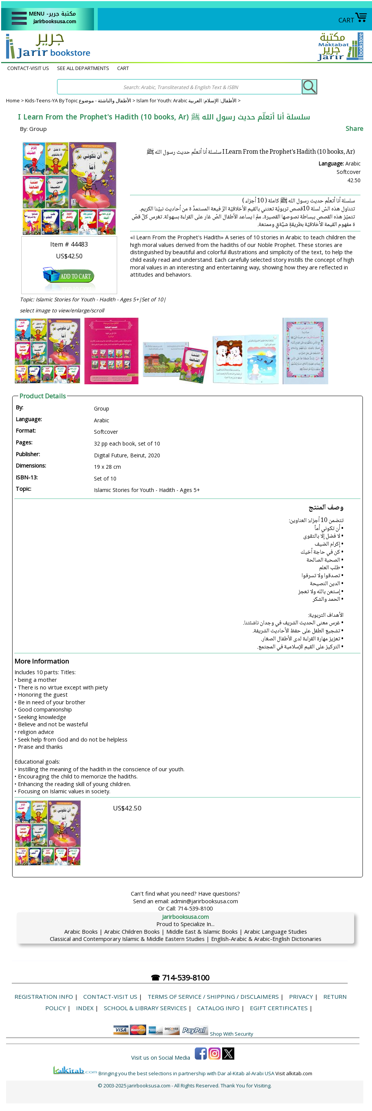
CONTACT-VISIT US (28, 68)
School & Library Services (145, 1008)
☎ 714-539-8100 (180, 978)
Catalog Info (218, 1008)
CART (353, 20)
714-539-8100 (195, 908)
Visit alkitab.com (293, 1073)
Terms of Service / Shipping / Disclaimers (213, 996)
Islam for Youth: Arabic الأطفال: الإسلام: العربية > (189, 100)
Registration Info (43, 996)
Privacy (301, 996)
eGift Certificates (279, 1008)
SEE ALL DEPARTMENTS (83, 68)
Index (85, 1008)
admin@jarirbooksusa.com (204, 901)
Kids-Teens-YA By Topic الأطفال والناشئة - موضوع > (81, 100)
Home (13, 100)
